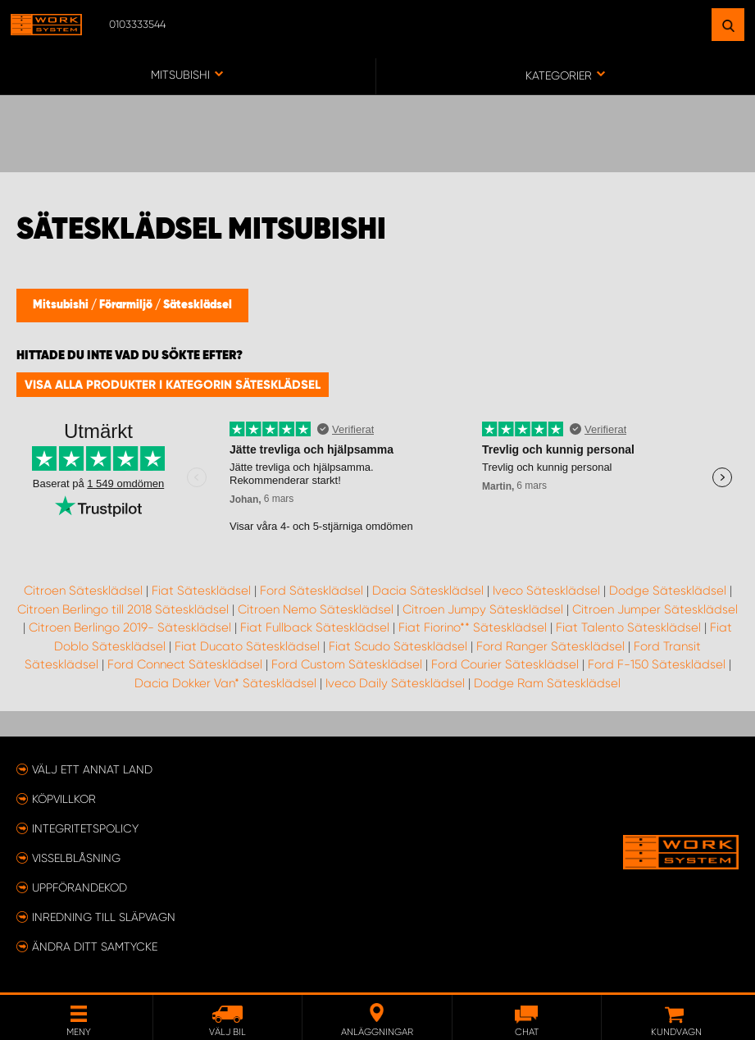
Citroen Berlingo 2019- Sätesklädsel (130, 627)
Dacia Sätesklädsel (428, 590)
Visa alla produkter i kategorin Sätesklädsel (173, 384)
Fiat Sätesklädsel (201, 590)
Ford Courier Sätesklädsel (505, 664)
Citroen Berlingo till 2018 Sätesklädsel (123, 609)
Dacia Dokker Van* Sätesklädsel (225, 683)
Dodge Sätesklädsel (667, 590)
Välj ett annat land (92, 769)
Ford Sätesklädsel (311, 590)
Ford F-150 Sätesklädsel (656, 664)
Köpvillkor (64, 798)
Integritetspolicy (85, 828)
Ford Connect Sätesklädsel (184, 664)
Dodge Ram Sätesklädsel (547, 683)
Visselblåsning (76, 857)
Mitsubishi (62, 305)
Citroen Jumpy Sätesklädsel (483, 609)
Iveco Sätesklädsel (546, 590)
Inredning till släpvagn (103, 917)
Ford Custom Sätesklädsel (346, 664)
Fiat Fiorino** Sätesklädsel (472, 627)
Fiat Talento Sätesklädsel (628, 627)
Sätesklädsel (197, 305)
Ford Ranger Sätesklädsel (550, 646)
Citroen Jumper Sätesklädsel (655, 609)
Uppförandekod (79, 887)
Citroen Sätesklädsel (83, 590)
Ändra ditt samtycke (94, 946)
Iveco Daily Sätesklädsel (395, 683)
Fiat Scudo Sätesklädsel (398, 646)
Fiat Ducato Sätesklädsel (247, 646)
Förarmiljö (127, 305)
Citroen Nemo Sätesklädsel (315, 609)
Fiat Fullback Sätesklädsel (314, 627)
